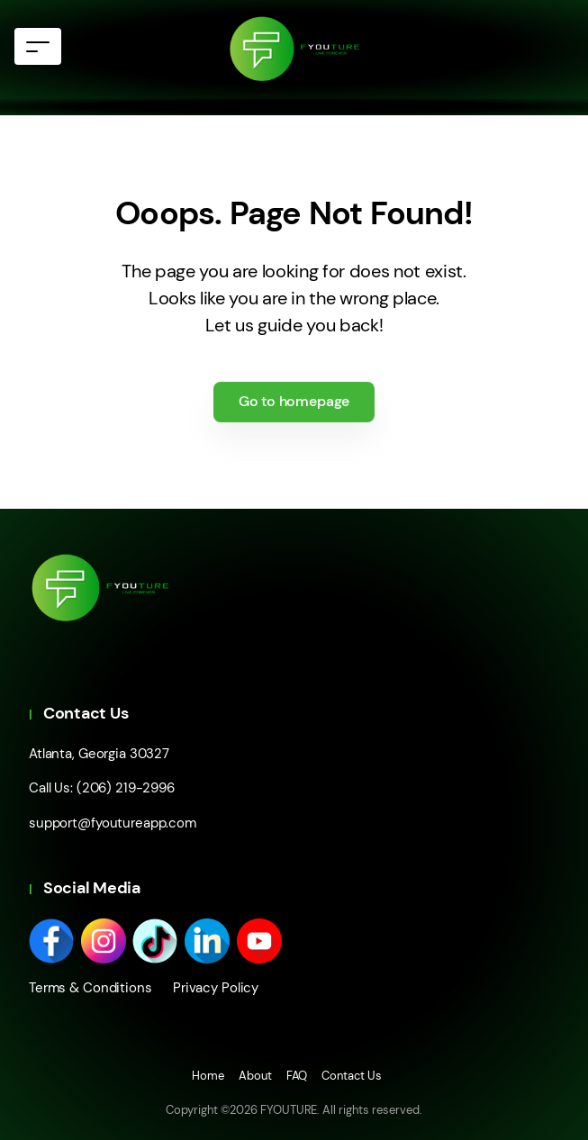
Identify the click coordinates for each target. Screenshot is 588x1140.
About (255, 1075)
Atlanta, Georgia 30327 (99, 754)
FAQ (297, 1075)
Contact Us (351, 1075)
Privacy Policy (209, 988)
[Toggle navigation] (37, 46)
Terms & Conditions (90, 988)
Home (208, 1075)
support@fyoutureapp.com (112, 823)
